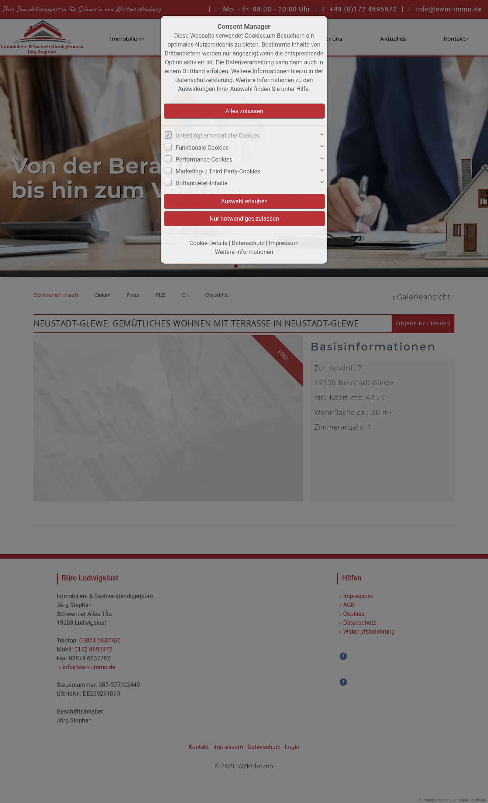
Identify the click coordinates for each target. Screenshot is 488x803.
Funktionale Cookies (202, 147)
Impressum (284, 243)
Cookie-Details (208, 243)
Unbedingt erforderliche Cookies (218, 135)
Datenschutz (247, 243)
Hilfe (302, 88)
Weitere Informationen (244, 251)
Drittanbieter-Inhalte (202, 183)
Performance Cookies (204, 159)
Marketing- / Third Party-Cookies (218, 171)
